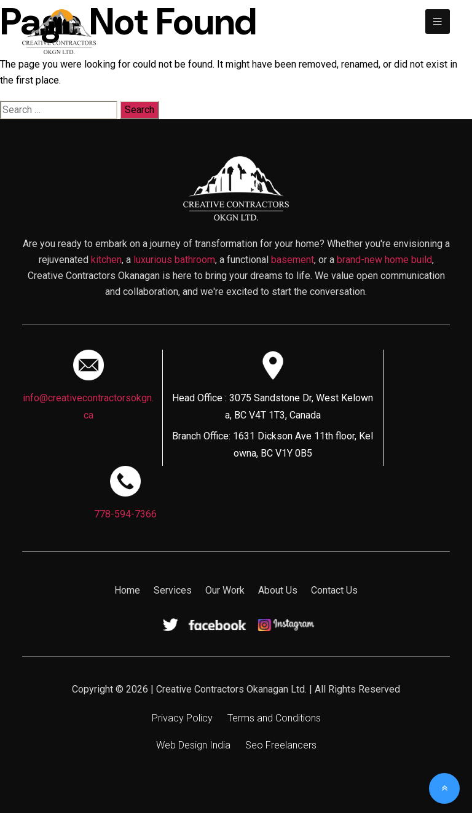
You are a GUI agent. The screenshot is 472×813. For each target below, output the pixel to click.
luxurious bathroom (174, 259)
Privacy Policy (182, 718)
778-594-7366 (125, 514)
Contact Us (334, 590)
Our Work (225, 590)
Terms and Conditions (274, 718)
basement (292, 259)
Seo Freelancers (281, 745)
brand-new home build (384, 259)
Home (127, 590)
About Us (277, 590)
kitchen (106, 259)
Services (173, 590)
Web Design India (193, 745)
